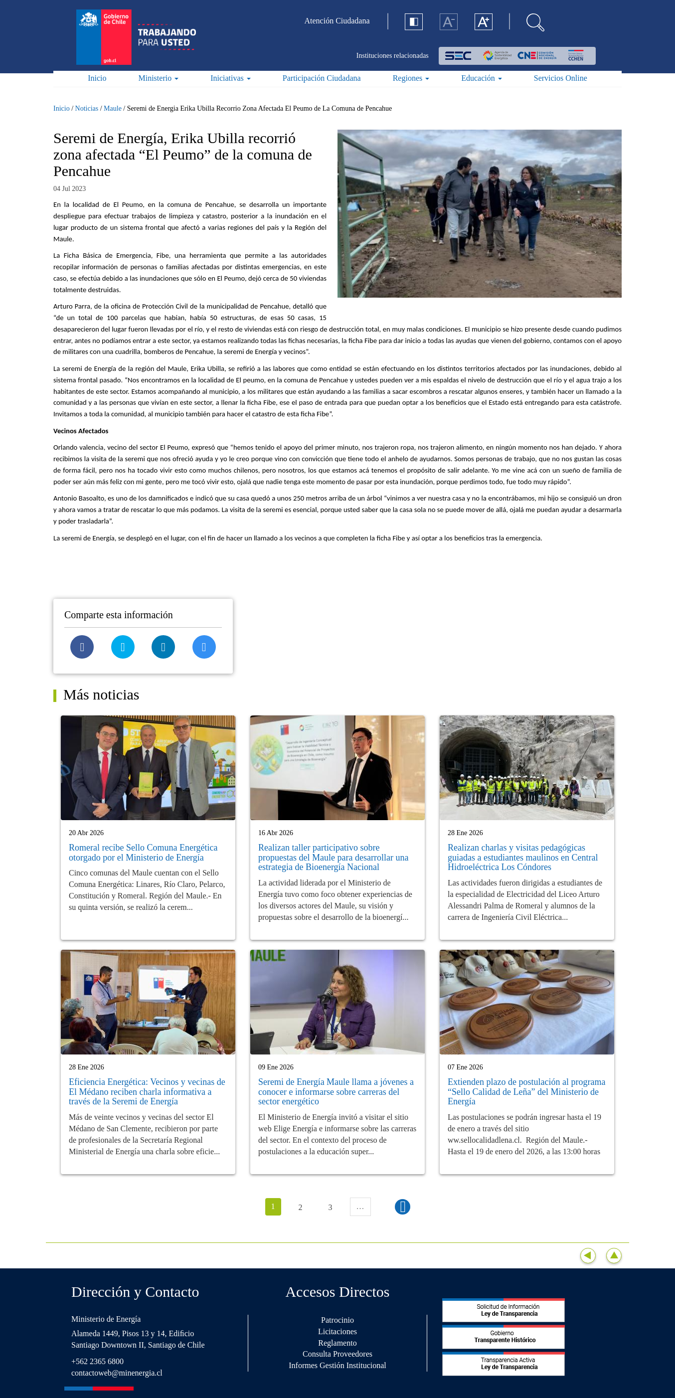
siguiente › (402, 1207)
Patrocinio (337, 1320)
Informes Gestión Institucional (337, 1365)
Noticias (87, 108)
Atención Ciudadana (337, 20)
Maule (113, 108)
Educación (481, 78)
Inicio (97, 78)
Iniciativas (230, 78)
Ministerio (159, 78)
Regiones (411, 78)
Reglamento (337, 1343)
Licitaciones (337, 1331)
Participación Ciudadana (322, 78)
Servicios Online (560, 78)
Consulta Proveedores (337, 1354)
